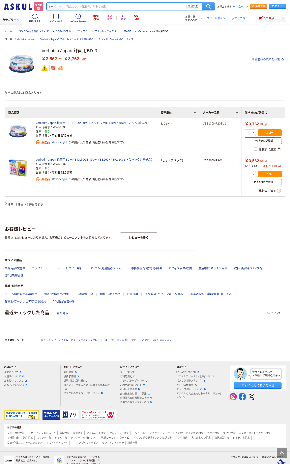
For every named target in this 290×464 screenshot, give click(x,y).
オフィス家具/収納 (180, 268)
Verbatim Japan (25, 39)
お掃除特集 (13, 437)
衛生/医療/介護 (14, 275)
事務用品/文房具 (15, 268)
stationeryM (59, 142)
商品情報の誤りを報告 (268, 59)
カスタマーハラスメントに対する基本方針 (87, 387)
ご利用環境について (132, 385)
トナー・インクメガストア (42, 433)
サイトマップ (127, 372)
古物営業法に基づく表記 (135, 393)
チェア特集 (213, 433)
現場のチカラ (108, 437)
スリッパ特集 (44, 437)
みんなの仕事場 (186, 385)
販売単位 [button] (178, 112)
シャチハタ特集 (241, 437)
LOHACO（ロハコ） (188, 372)
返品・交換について (16, 385)
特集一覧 (132, 442)
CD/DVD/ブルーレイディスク (71, 31)
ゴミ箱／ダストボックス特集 (254, 433)
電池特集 (78, 433)
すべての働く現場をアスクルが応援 (152, 437)
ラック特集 (229, 433)
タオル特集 (61, 437)
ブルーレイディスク (105, 31)
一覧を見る (61, 313)
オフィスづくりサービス (85, 442)
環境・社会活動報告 (75, 380)
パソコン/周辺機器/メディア (34, 31)
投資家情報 (71, 376)
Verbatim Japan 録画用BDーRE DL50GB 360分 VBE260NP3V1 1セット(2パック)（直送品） (94, 159)
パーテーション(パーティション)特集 (183, 433)
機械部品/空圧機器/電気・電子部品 (211, 294)
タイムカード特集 (96, 433)
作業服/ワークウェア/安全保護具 (25, 301)
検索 (208, 6)
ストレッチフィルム (57, 340)
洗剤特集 (28, 437)
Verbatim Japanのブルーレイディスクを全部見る (66, 39)
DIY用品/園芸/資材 (64, 301)
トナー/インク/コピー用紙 (66, 268)
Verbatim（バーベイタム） (123, 39)
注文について (13, 372)
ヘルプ (244, 6)
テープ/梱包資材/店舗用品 (21, 294)
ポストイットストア (57, 442)
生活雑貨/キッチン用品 (212, 268)
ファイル (37, 268)
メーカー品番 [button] (220, 112)
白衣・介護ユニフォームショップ (24, 442)
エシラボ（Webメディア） (191, 389)
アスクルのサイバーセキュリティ (83, 393)
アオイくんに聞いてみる (257, 385)
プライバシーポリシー (133, 380)
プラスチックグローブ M (92, 340)
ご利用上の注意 (130, 389)
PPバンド (144, 340)
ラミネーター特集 (119, 433)
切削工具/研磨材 (110, 294)
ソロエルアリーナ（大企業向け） (194, 376)
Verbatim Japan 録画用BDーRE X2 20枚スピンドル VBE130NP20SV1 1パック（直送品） (92, 123)
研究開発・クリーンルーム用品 (164, 294)
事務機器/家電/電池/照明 (146, 268)
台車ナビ (124, 437)
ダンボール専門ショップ (84, 437)
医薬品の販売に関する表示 (136, 402)
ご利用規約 (127, 376)
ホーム (8, 31)
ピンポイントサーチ (113, 442)
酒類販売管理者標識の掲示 (136, 398)
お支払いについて (15, 380)
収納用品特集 (221, 437)
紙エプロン (166, 340)
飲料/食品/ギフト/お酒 (248, 268)
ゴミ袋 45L (123, 340)
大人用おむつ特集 (201, 437)
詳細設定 (193, 6)
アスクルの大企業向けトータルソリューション (199, 395)
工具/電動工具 (84, 294)
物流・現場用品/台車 (56, 294)
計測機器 (132, 294)
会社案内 (70, 372)
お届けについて (14, 376)
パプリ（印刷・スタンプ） (190, 380)
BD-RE (127, 31)
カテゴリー (10, 19)
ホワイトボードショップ (146, 433)
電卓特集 (64, 433)
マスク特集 (181, 437)
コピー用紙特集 (15, 433)
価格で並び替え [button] (256, 112)
